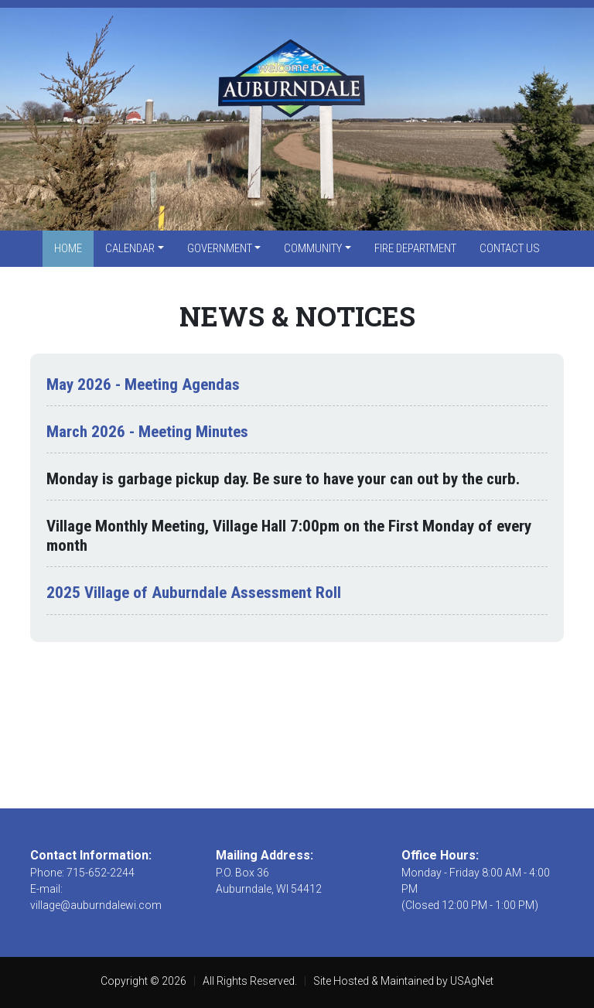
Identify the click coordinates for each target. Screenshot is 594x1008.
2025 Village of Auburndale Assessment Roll (193, 592)
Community (313, 248)
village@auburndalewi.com (96, 905)
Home (68, 248)
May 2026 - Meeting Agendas (143, 384)
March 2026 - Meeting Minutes (147, 431)
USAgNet (471, 981)
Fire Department (415, 248)
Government (219, 248)
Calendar (130, 248)
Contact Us (510, 248)
